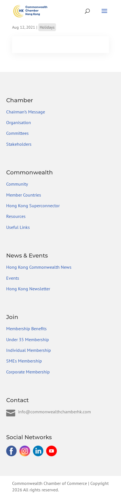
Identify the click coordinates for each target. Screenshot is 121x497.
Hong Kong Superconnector (33, 205)
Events (12, 278)
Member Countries (23, 195)
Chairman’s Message (25, 112)
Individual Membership (28, 350)
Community (17, 184)
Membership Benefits (26, 328)
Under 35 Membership (27, 339)
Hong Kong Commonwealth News (38, 267)
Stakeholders (19, 144)
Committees (17, 133)
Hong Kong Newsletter (28, 288)
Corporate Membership (28, 372)
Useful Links (18, 227)
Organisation (18, 122)
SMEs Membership (24, 361)
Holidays (47, 27)
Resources (16, 216)
